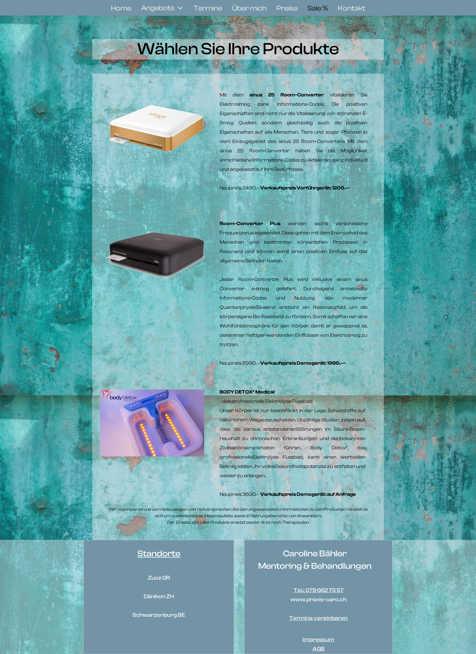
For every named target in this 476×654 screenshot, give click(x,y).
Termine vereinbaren (318, 618)
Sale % (318, 8)
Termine (208, 8)
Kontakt (351, 8)
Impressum (318, 639)
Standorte (158, 553)
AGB (318, 649)
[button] (162, 8)
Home (121, 8)
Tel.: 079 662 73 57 (319, 590)
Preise (287, 8)
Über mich (249, 8)
